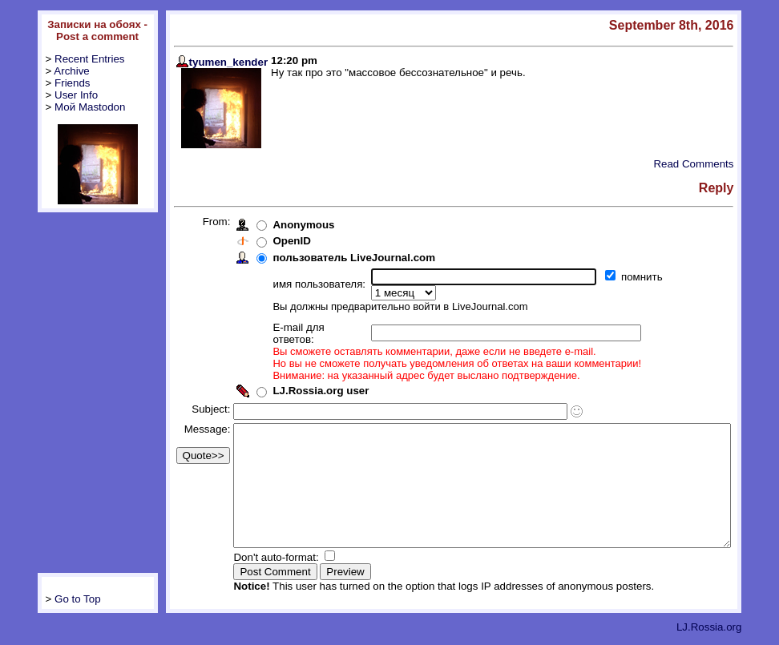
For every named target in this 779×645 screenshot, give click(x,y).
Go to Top (51, 601)
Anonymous (277, 225)
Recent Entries (63, 59)
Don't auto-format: (251, 559)
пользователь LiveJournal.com (327, 258)
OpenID (265, 241)
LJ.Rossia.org (742, 629)
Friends (45, 83)
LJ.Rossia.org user (294, 368)
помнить (617, 277)
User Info (49, 95)
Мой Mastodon (63, 107)
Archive (45, 71)
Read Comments (727, 164)
